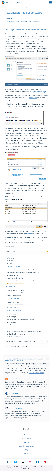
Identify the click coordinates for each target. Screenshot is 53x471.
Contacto (26, 453)
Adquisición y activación (13, 266)
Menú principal (11, 317)
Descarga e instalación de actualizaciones (24, 22)
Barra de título (11, 314)
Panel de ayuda (11, 322)
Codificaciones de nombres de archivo (19, 305)
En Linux (9, 263)
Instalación (33, 98)
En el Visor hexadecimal (14, 337)
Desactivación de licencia (15, 278)
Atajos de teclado (11, 328)
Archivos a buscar (12, 307)
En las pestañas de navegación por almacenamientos (24, 331)
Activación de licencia (13, 275)
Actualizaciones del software (15, 284)
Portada (26, 435)
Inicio (6, 8)
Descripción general (13, 302)
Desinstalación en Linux (14, 296)
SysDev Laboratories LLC (28, 467)
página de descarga (39, 92)
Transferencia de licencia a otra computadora (21, 281)
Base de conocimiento (26, 446)
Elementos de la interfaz (13, 310)
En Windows (10, 258)
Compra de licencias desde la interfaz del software (23, 273)
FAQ (26, 450)
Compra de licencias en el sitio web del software (22, 270)
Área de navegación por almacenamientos (20, 319)
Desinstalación (10, 287)
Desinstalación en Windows (15, 290)
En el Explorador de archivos (16, 334)
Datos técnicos (26, 439)
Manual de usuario (15, 8)
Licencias (26, 442)
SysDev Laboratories (36, 373)
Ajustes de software (12, 299)
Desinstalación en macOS (15, 293)
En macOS (10, 261)
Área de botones (12, 325)
